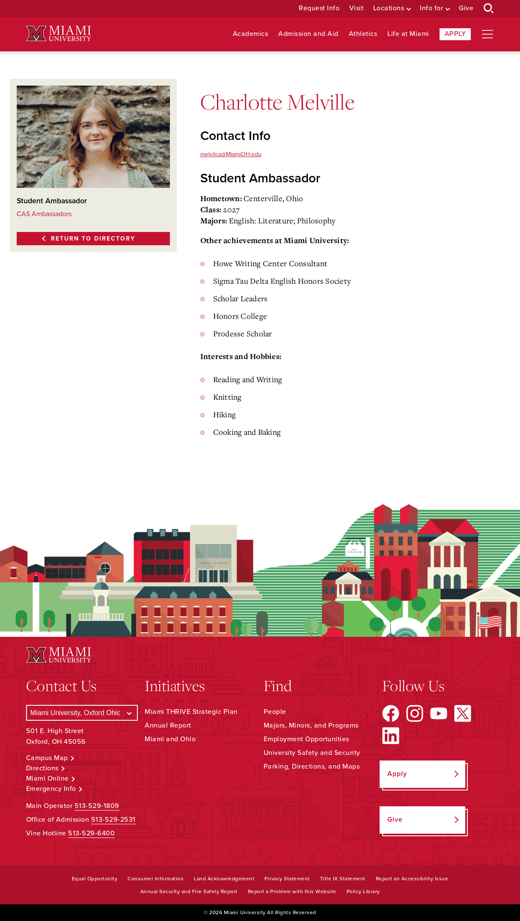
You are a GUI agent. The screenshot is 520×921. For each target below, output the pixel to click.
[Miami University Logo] (58, 34)
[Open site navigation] (487, 34)
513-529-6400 (91, 833)
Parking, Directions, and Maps (312, 766)
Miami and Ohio (170, 739)
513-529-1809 (96, 806)
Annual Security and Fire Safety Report (189, 891)
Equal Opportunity (95, 879)
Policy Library (363, 891)
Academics (250, 34)
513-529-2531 (113, 819)
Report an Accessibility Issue (412, 879)
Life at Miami (408, 34)
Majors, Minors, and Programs (311, 725)
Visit (356, 8)
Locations (388, 8)
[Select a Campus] (82, 713)
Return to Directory (93, 238)
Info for (431, 8)
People (275, 711)
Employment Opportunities (306, 739)
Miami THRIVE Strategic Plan (191, 711)
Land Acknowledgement (224, 879)
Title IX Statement (342, 879)
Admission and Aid (308, 34)
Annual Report (168, 725)
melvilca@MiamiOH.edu (230, 154)
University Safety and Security (312, 753)
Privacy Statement (287, 879)
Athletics (363, 34)
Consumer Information (156, 879)
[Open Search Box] (489, 8)
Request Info (319, 8)
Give (466, 8)
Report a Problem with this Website (292, 891)
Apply (455, 34)
